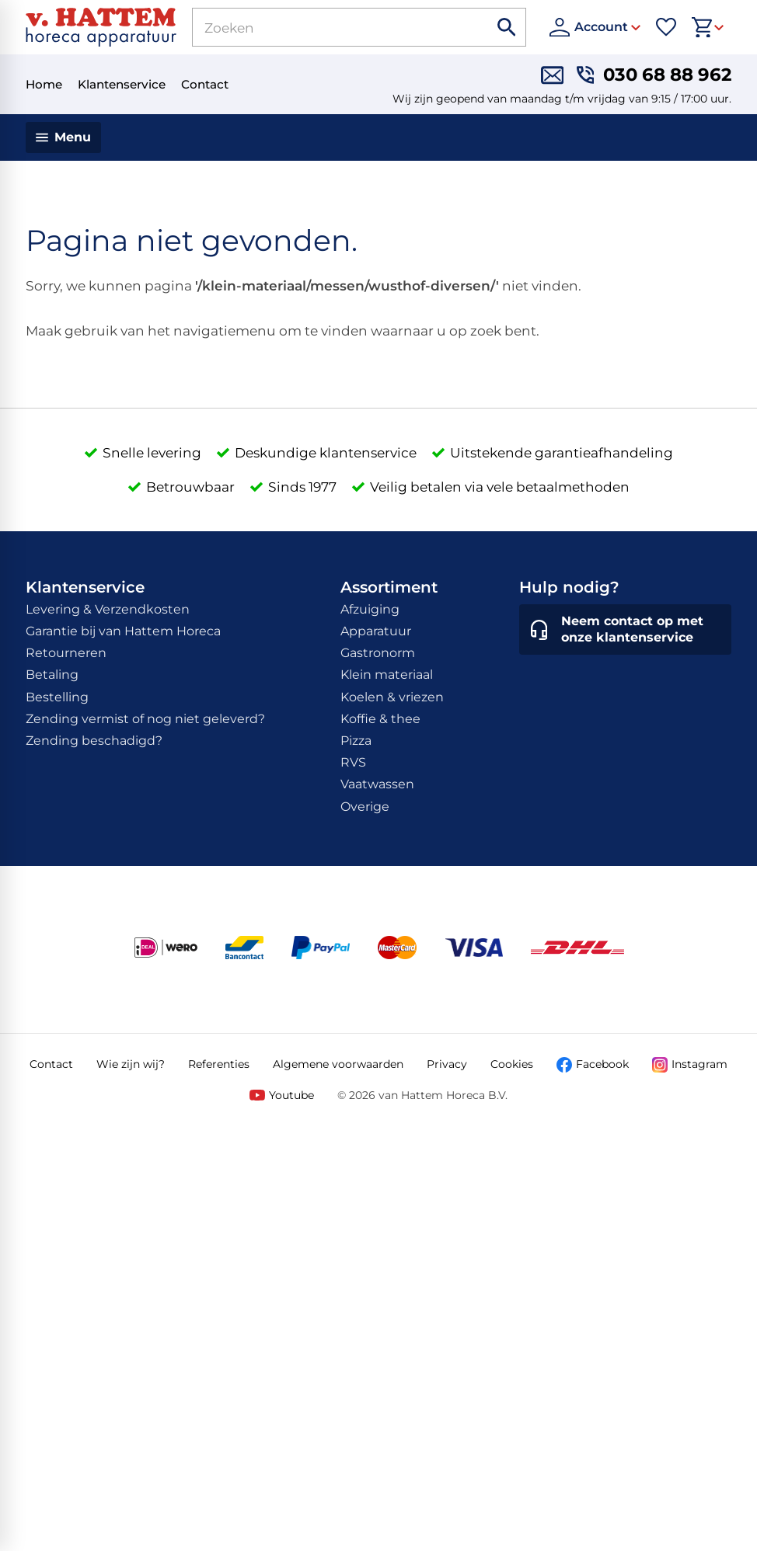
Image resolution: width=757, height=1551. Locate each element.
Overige (364, 806)
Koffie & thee (380, 718)
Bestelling (57, 697)
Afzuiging (369, 609)
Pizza (356, 740)
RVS (353, 762)
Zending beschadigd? (94, 740)
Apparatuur (375, 631)
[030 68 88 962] (654, 75)
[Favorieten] (666, 27)
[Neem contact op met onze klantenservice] (625, 630)
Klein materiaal (386, 674)
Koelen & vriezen (392, 697)
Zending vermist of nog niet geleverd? (145, 718)
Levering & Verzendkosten (108, 609)
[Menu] (63, 137)
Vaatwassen (377, 784)
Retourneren (66, 652)
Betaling (52, 674)
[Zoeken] (323, 27)
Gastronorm (377, 652)
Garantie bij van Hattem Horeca (123, 631)
